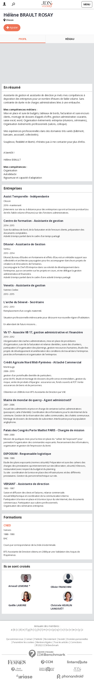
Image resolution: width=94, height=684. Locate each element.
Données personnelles (77, 639)
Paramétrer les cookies (23, 642)
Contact (28, 639)
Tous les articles (61, 642)
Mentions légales (44, 642)
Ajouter (14, 27)
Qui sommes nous (14, 639)
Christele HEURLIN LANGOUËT (61, 607)
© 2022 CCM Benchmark (47, 645)
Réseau (69, 39)
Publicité (38, 639)
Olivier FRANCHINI (61, 587)
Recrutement (50, 639)
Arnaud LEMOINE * (19, 586)
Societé (61, 639)
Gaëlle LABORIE (17, 605)
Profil (23, 39)
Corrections (75, 642)
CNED (7, 525)
